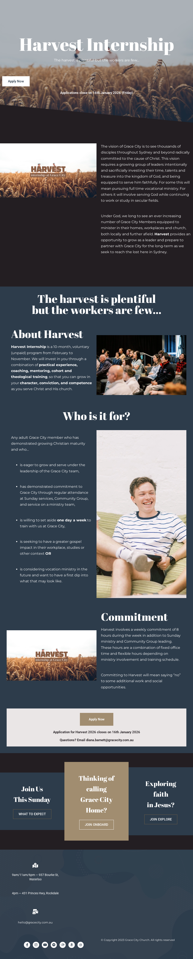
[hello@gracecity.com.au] (35, 911)
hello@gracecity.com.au (35, 922)
